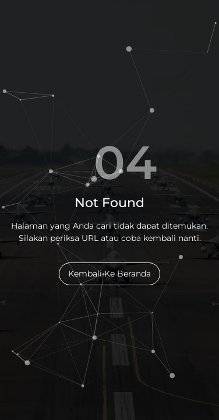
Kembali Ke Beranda (109, 273)
